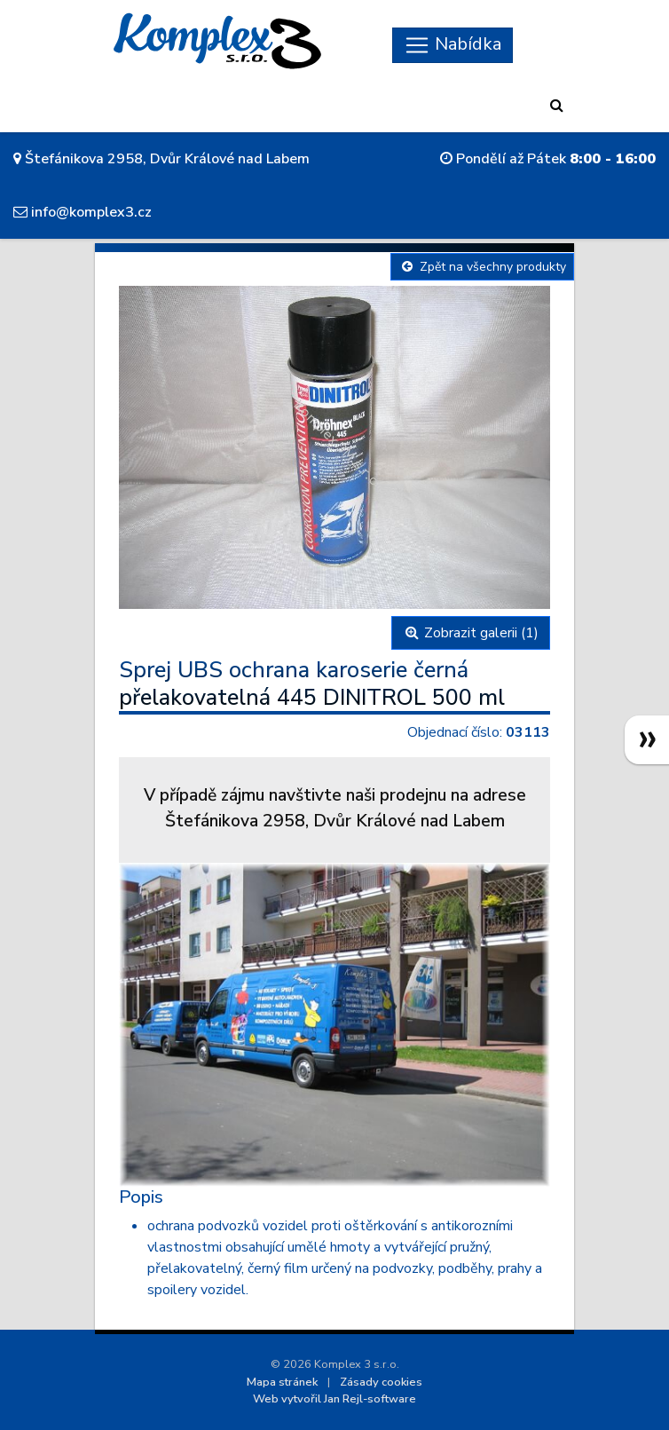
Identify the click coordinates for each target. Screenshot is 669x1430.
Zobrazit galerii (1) (471, 633)
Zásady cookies (381, 1382)
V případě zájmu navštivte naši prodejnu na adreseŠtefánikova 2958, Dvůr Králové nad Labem (335, 808)
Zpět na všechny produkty (482, 266)
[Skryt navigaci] (452, 45)
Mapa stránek (282, 1382)
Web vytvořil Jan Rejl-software (334, 1399)
